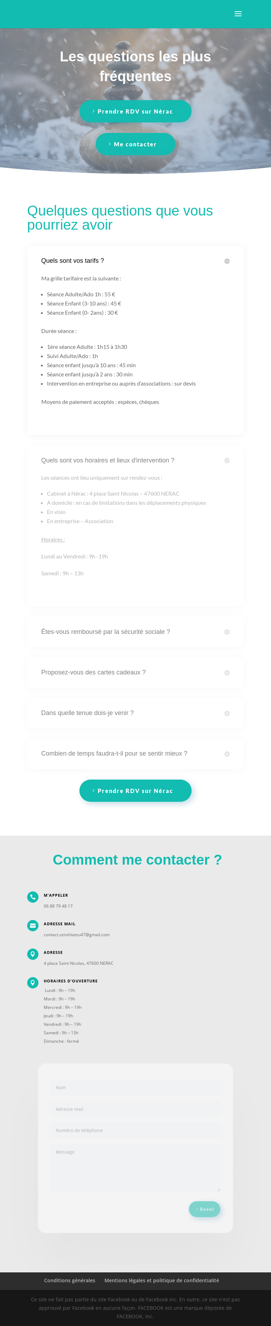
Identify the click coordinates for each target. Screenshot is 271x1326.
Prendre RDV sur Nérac (135, 111)
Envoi (201, 1204)
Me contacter (135, 144)
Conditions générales (69, 1280)
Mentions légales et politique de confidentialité (161, 1280)
